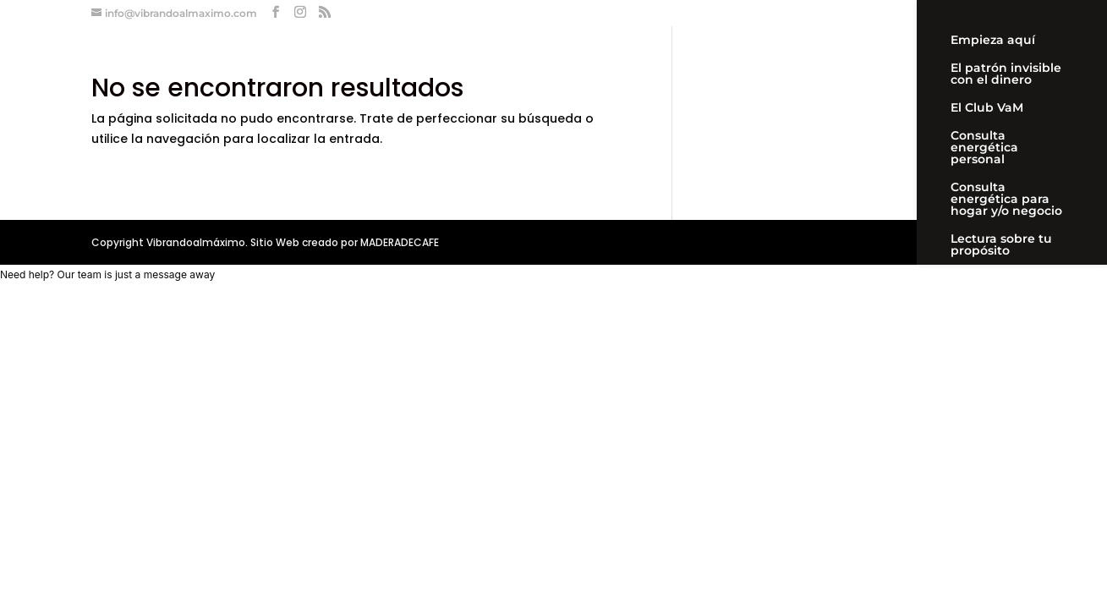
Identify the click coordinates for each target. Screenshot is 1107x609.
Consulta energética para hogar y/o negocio (1006, 199)
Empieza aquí (993, 40)
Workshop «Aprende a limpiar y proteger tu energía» (1010, 360)
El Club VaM (987, 108)
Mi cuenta (981, 434)
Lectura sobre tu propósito (1001, 245)
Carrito (972, 406)
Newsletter (984, 462)
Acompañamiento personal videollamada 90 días (1007, 296)
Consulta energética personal (984, 148)
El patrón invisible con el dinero (1006, 74)
